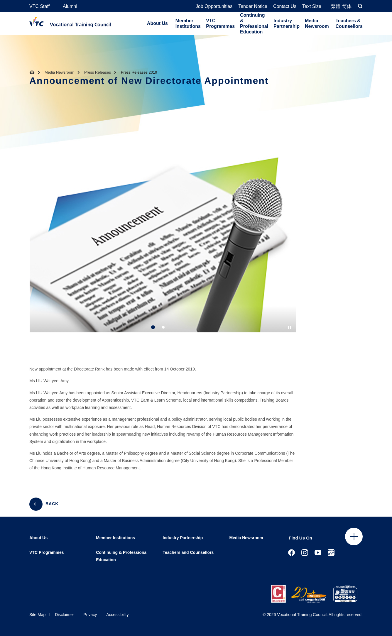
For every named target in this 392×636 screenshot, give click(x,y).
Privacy (90, 614)
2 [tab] (163, 327)
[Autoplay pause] (289, 327)
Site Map (37, 614)
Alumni (70, 6)
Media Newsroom (317, 23)
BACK (51, 503)
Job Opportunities (214, 6)
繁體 (335, 6)
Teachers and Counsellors (188, 552)
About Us (157, 23)
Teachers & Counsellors (349, 23)
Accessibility (117, 614)
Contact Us (284, 6)
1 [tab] (153, 327)
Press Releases (97, 72)
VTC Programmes (220, 23)
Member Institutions (188, 23)
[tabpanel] (162, 249)
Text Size (311, 6)
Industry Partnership (286, 23)
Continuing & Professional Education (254, 24)
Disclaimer (64, 614)
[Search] (360, 6)
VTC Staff (39, 6)
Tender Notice (252, 6)
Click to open (354, 536)
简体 (347, 6)
